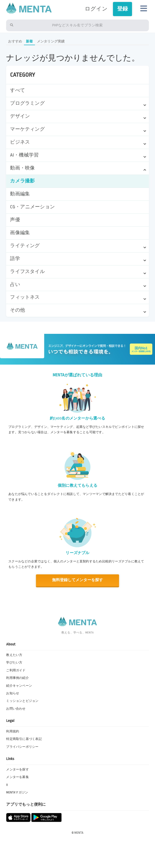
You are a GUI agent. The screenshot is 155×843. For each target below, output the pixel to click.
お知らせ (12, 693)
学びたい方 (14, 662)
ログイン (96, 9)
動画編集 (20, 194)
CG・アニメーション (32, 207)
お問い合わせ (15, 708)
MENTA (78, 832)
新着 (29, 41)
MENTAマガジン (17, 792)
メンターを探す (17, 769)
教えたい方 (14, 655)
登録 (122, 9)
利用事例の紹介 (17, 678)
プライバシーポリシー (22, 746)
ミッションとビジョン (22, 701)
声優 (15, 219)
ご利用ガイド (15, 670)
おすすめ (15, 41)
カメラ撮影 (22, 181)
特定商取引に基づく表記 (24, 739)
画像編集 (20, 232)
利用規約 (12, 731)
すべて (17, 90)
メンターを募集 (17, 777)
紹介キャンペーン (19, 685)
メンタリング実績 (51, 41)
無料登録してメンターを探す (77, 580)
